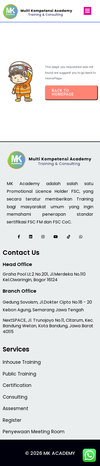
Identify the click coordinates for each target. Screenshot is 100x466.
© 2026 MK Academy (50, 453)
